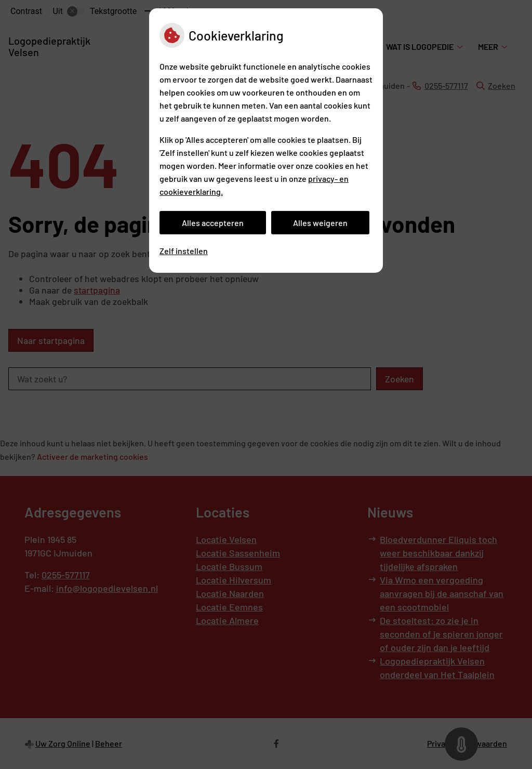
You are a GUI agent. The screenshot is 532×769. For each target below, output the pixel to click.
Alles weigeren (320, 223)
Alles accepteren (213, 223)
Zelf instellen (183, 251)
